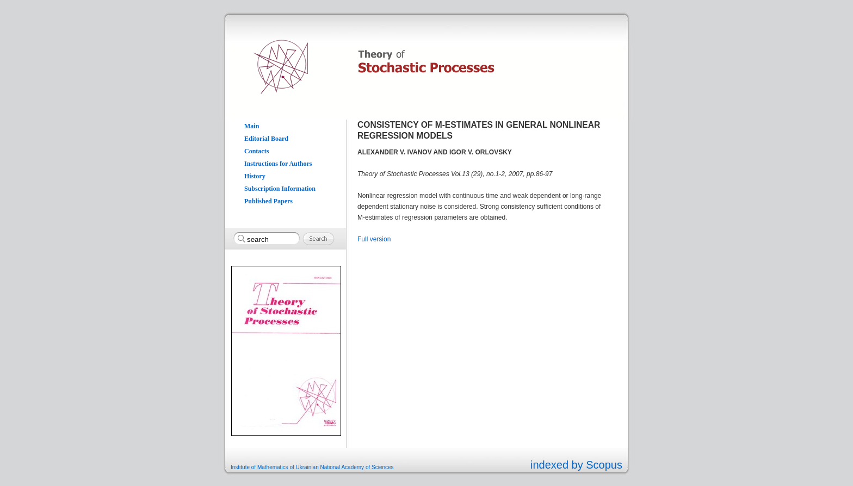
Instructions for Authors (278, 163)
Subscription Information (280, 188)
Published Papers (268, 201)
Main (251, 126)
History (254, 176)
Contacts (256, 151)
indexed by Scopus (576, 465)
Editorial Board (266, 138)
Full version (374, 239)
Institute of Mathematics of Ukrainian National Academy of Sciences (312, 467)
